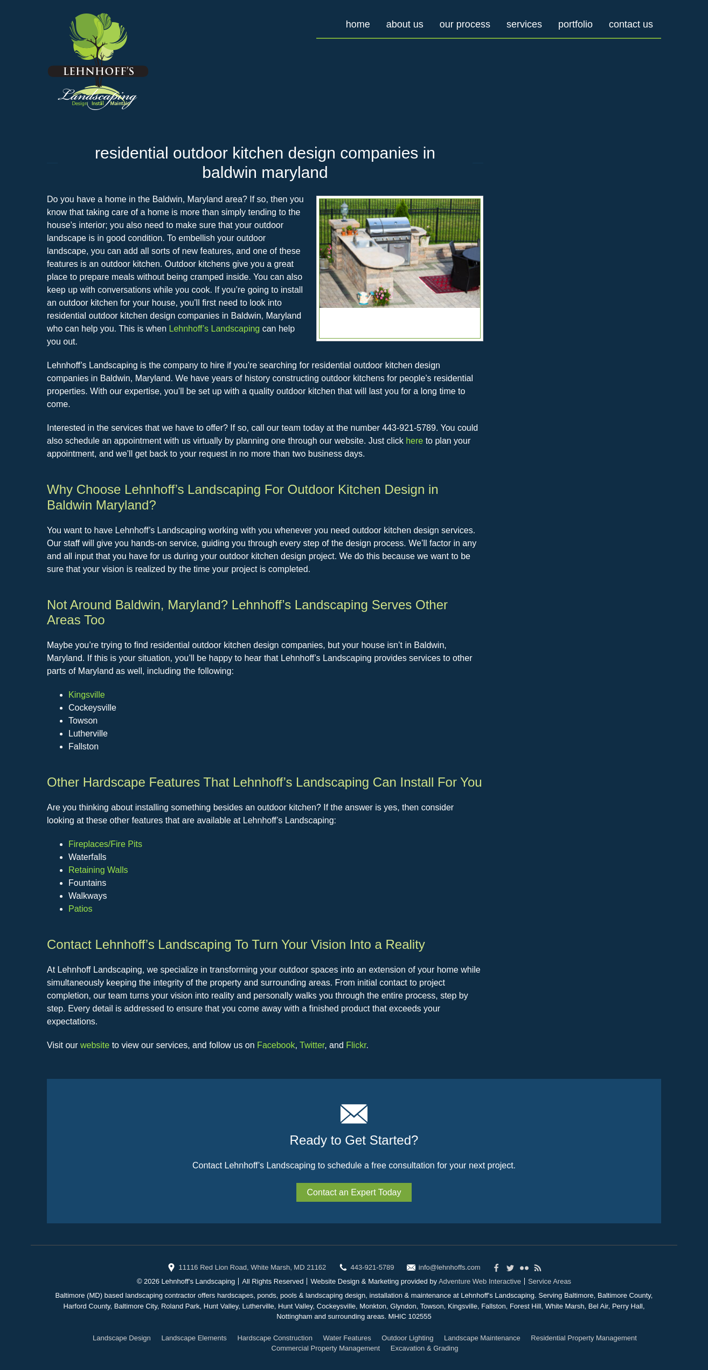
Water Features (347, 1338)
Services (524, 24)
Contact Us (631, 24)
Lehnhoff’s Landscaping (214, 328)
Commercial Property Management (326, 1348)
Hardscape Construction (274, 1338)
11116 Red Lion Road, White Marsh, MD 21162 (252, 1267)
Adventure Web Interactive (480, 1281)
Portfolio (575, 24)
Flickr (356, 1045)
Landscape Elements (193, 1338)
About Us (405, 24)
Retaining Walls (98, 870)
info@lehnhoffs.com (450, 1267)
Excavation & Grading (425, 1348)
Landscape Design (122, 1338)
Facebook (276, 1045)
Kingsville (86, 694)
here (414, 440)
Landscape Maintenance (482, 1338)
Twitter (312, 1045)
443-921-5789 (372, 1267)
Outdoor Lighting (407, 1338)
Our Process (465, 24)
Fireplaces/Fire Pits (105, 844)
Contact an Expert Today (354, 1192)
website (94, 1045)
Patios (80, 908)
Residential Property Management (584, 1338)
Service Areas (549, 1281)
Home (358, 24)
